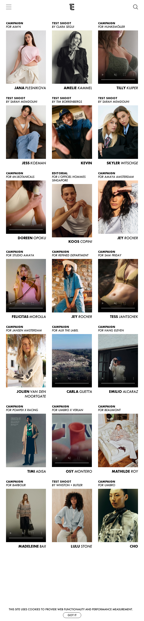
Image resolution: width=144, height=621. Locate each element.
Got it (72, 615)
